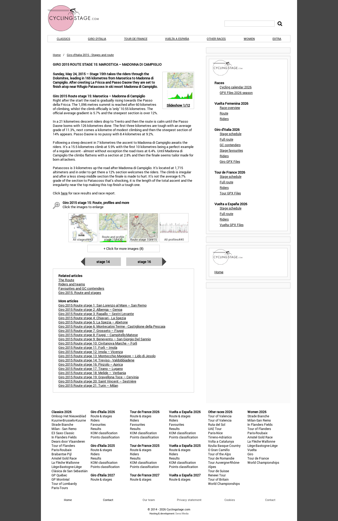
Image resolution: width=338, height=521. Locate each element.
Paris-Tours (59, 488)
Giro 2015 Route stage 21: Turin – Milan (88, 385)
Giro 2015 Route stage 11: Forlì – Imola (87, 347)
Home (57, 55)
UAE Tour (215, 429)
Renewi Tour (217, 475)
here (64, 193)
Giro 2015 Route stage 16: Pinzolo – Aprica (90, 364)
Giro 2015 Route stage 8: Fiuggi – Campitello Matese (98, 334)
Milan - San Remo (64, 429)
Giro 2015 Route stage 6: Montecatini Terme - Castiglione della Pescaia (111, 326)
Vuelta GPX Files (231, 225)
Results (96, 429)
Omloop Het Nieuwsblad (68, 416)
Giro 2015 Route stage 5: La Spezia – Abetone (93, 322)
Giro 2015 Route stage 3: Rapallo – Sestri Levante (96, 313)
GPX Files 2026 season (236, 92)
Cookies (229, 500)
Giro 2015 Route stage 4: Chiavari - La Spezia (92, 318)
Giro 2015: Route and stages (79, 292)
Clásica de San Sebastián (69, 471)
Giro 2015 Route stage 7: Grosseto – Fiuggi (91, 330)
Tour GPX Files (230, 193)
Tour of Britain (218, 479)
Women (249, 39)
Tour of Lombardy (64, 483)
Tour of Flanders (63, 445)
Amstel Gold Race (64, 458)
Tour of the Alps (219, 454)
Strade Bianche (62, 424)
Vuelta (252, 450)
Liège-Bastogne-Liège (66, 467)
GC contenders (230, 145)
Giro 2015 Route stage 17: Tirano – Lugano (90, 368)
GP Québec (59, 475)
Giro (250, 454)
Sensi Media (182, 513)
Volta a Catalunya (221, 441)
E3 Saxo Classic (62, 433)
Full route (226, 139)
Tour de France (135, 39)
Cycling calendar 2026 (236, 87)
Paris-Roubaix (61, 450)
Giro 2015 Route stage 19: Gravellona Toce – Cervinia (98, 377)
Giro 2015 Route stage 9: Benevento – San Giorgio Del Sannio (104, 339)
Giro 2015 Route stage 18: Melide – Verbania (92, 372)
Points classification (105, 437)
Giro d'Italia (97, 39)
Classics (63, 39)
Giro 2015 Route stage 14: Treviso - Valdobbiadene (96, 360)
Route (224, 113)
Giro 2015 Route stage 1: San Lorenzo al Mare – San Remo (102, 305)
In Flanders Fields (64, 437)
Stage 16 (144, 261)
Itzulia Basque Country (224, 445)
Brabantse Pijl (61, 454)
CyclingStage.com (77, 18)
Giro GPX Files (230, 161)
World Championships (224, 483)
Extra (277, 39)
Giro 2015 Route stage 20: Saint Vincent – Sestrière (97, 381)
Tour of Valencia (220, 416)
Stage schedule (230, 134)
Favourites (98, 424)
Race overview (230, 108)
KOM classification (104, 433)
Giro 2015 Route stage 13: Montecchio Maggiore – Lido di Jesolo (107, 355)
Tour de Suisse (218, 471)
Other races (216, 39)
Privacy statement (189, 500)
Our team (149, 500)
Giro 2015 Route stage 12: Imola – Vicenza (90, 351)
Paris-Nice (215, 433)
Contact (270, 500)
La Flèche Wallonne (65, 462)
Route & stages (101, 416)
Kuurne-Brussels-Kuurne (68, 420)
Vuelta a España (177, 39)
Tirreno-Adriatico (220, 437)
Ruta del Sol (216, 424)
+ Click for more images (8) (123, 248)
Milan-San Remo (259, 420)
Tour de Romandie (221, 458)
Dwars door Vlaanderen (68, 441)
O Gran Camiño (219, 450)
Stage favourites (231, 150)
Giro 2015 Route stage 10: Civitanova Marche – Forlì (97, 343)
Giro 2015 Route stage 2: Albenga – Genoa (90, 309)
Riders (224, 119)
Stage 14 (103, 261)
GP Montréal (60, 479)
